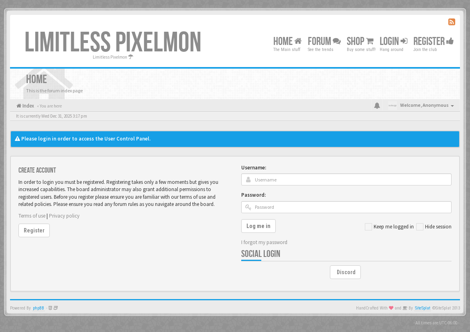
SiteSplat (422, 308)
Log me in (258, 226)
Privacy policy (64, 215)
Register (433, 41)
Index (27, 105)
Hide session (434, 226)
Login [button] (393, 41)
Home (287, 41)
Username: (253, 167)
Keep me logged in (389, 226)
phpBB (38, 308)
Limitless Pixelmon (112, 43)
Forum (324, 41)
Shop (360, 41)
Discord (346, 272)
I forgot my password (264, 242)
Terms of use (31, 215)
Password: (253, 194)
